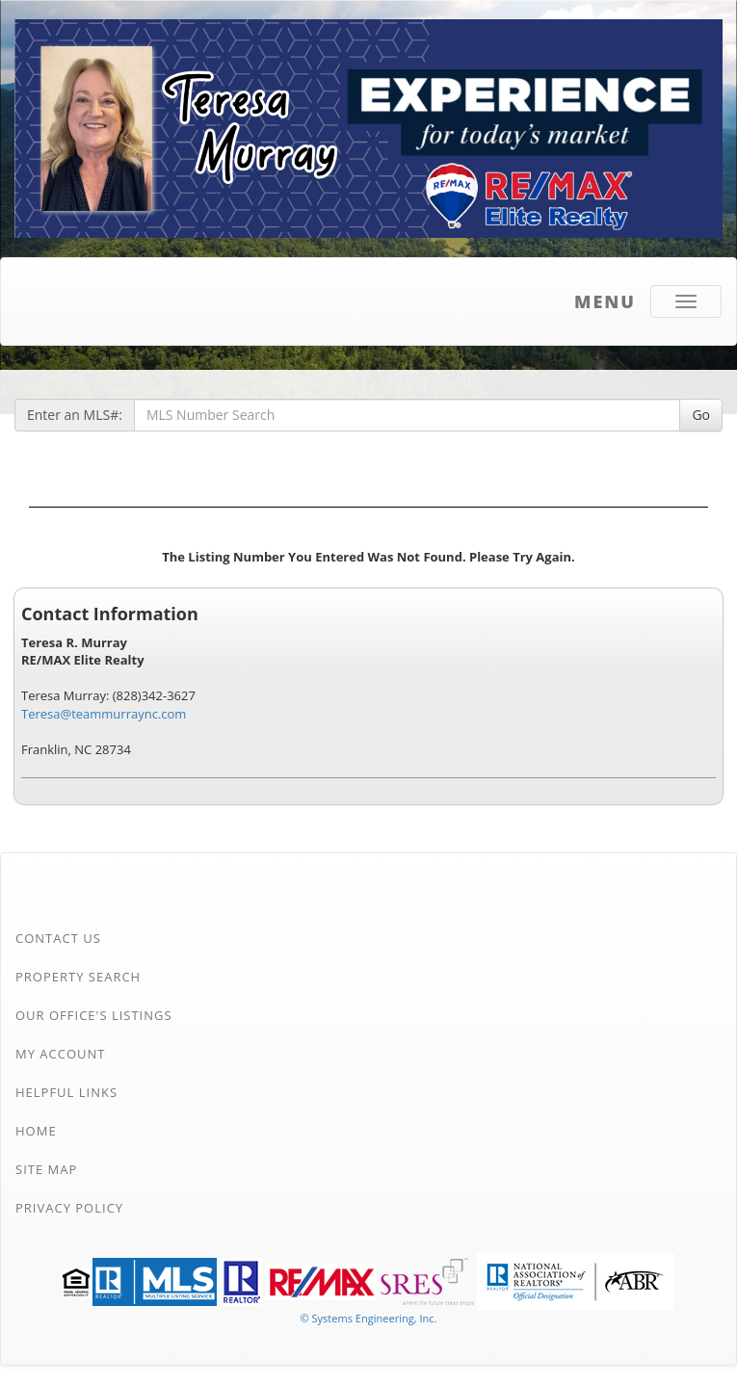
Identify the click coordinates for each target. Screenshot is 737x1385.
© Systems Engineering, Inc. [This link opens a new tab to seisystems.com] (368, 1318)
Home (36, 1130)
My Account (60, 1053)
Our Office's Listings (93, 1015)
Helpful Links (66, 1092)
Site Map (46, 1169)
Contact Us (58, 938)
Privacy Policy (69, 1207)
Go (701, 414)
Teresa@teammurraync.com (103, 713)
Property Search (78, 976)
